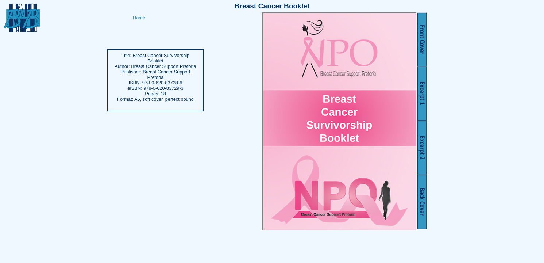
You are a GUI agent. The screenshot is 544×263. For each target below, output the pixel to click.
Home (139, 17)
